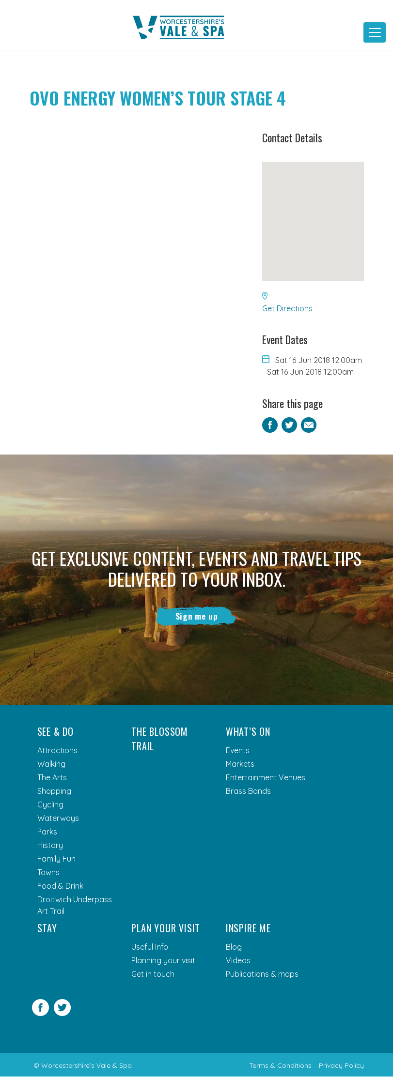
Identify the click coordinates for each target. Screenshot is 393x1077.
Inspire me (248, 928)
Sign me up (196, 616)
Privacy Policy (341, 1066)
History (50, 845)
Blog (234, 947)
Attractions (57, 751)
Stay (47, 928)
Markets (240, 764)
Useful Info (149, 947)
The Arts (52, 778)
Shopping (54, 791)
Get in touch (152, 974)
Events (238, 751)
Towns (48, 873)
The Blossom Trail (159, 739)
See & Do (55, 732)
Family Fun (56, 859)
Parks (47, 832)
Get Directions (287, 308)
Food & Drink (60, 886)
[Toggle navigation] (374, 32)
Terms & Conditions (280, 1066)
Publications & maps (262, 974)
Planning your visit (163, 961)
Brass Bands (248, 791)
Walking (51, 764)
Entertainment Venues (265, 778)
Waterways (58, 818)
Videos (238, 961)
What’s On (248, 732)
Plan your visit (165, 928)
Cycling (50, 805)
